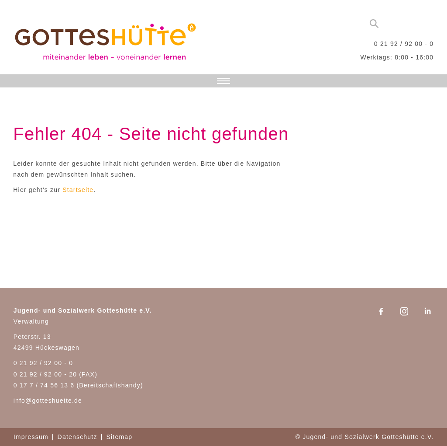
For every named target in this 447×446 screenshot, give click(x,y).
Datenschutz (77, 436)
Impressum (31, 436)
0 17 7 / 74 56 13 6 (44, 385)
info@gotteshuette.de (48, 400)
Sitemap (119, 436)
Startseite (77, 189)
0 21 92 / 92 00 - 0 (403, 43)
